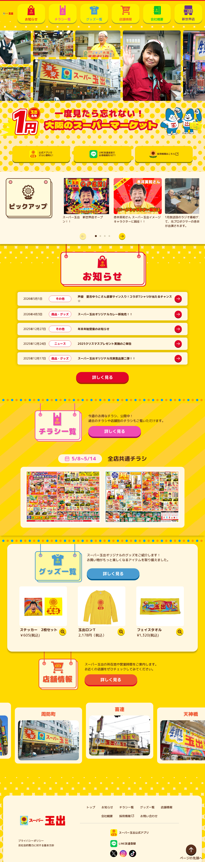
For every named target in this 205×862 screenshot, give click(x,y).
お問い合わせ (149, 816)
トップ (90, 807)
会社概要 (107, 816)
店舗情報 (166, 807)
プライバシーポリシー (31, 840)
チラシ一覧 (126, 807)
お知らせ (107, 807)
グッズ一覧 (147, 807)
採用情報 (126, 816)
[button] (122, 236)
